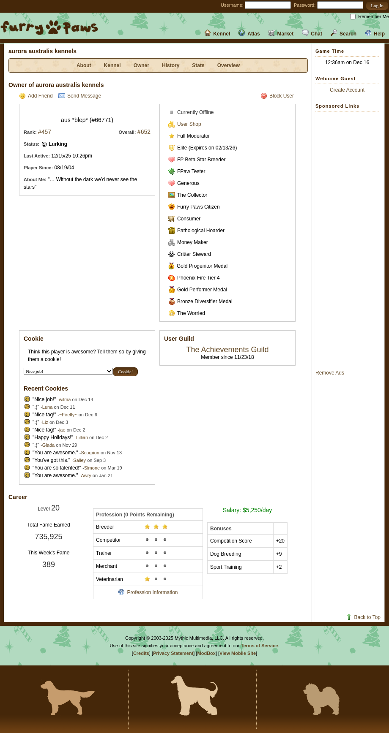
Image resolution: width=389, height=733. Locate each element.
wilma (65, 399)
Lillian (82, 437)
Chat (312, 34)
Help (375, 34)
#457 (44, 131)
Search (343, 34)
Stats (198, 65)
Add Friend (36, 96)
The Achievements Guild (227, 349)
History (170, 65)
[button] (377, 5)
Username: (232, 5)
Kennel (217, 34)
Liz (45, 422)
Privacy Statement (173, 653)
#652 (144, 131)
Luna (47, 407)
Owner (141, 65)
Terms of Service (259, 645)
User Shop (184, 124)
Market (281, 34)
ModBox (206, 653)
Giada (48, 445)
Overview (228, 65)
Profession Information (148, 592)
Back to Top (363, 617)
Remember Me (373, 16)
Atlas (249, 34)
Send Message (79, 96)
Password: (304, 5)
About (84, 65)
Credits (141, 653)
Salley (79, 460)
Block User (277, 96)
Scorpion (90, 452)
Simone (92, 467)
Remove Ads (329, 373)
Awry (86, 475)
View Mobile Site (237, 653)
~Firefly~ (68, 414)
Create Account (347, 90)
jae (62, 429)
